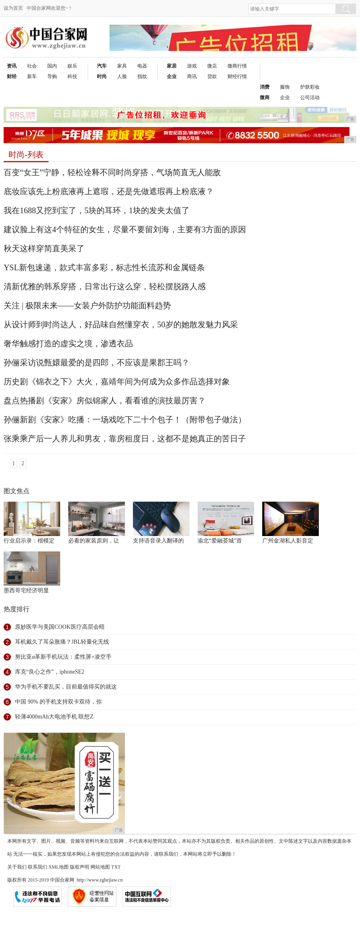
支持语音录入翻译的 (158, 541)
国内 (52, 66)
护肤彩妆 (310, 87)
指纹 (142, 76)
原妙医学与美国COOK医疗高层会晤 (60, 627)
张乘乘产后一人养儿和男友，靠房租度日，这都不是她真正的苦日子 (125, 438)
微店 (212, 66)
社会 (32, 66)
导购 (52, 76)
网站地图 (100, 867)
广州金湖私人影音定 (287, 541)
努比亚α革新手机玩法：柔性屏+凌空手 (63, 657)
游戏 (192, 66)
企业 (172, 76)
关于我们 (17, 867)
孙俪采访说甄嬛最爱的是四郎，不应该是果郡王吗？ (96, 362)
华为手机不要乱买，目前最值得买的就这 (66, 687)
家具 (122, 66)
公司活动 (310, 97)
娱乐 (72, 66)
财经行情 (237, 76)
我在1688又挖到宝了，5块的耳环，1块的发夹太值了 (96, 210)
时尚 (102, 76)
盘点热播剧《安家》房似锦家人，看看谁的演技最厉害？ (105, 400)
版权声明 (79, 867)
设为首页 (13, 8)
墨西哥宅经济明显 (26, 590)
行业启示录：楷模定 (29, 541)
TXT (115, 867)
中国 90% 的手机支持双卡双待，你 (58, 702)
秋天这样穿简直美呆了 (44, 248)
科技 (72, 76)
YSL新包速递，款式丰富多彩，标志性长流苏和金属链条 (104, 267)
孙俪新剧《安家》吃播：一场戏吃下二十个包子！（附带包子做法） (125, 419)
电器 (142, 66)
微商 (264, 97)
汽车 (102, 66)
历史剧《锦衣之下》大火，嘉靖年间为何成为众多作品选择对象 (117, 381)
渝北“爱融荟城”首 (220, 541)
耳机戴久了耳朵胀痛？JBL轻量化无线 (62, 642)
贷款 (212, 76)
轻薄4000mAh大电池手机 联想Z (54, 717)
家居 (172, 66)
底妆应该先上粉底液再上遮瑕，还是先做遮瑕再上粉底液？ (109, 191)
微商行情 (237, 66)
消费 (264, 87)
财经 (12, 76)
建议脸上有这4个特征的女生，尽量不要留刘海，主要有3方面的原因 (125, 229)
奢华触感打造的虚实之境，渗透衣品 (68, 343)
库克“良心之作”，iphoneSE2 (49, 672)
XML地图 (58, 867)
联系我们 (37, 867)
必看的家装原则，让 (93, 541)
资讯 (12, 66)
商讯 (192, 76)
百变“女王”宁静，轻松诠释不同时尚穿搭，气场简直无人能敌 (112, 172)
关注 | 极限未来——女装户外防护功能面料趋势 (87, 305)
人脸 (122, 76)
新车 (32, 76)
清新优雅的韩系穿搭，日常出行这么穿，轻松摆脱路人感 (105, 286)
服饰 (285, 87)
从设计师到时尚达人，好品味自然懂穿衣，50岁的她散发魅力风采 (121, 324)
